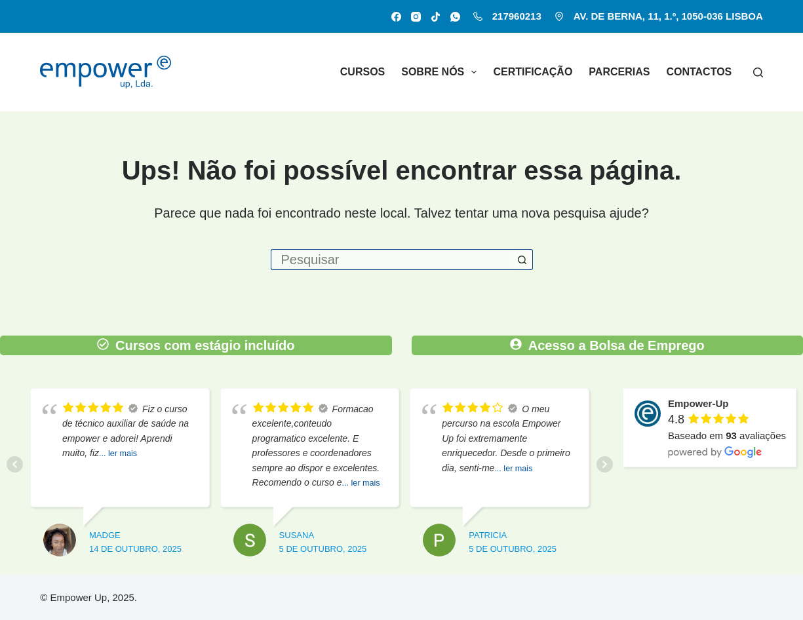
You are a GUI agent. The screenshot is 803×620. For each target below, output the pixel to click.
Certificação (532, 71)
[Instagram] (416, 17)
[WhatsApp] (455, 17)
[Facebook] (396, 17)
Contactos (699, 71)
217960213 (516, 16)
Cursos (362, 71)
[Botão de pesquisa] (522, 259)
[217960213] (477, 16)
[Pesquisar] (758, 72)
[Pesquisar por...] (391, 259)
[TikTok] (436, 17)
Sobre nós (441, 72)
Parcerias (619, 71)
